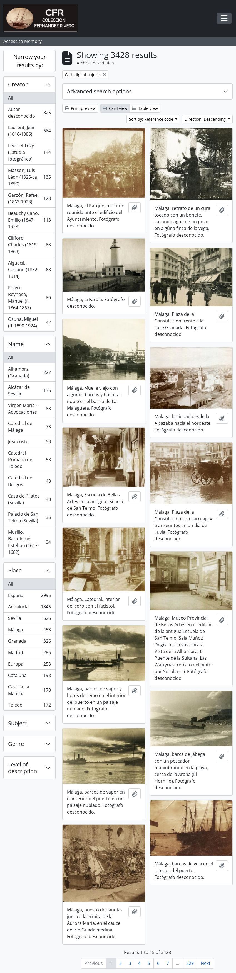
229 (190, 963)
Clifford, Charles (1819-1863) (29, 244)
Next (205, 963)
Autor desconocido (29, 112)
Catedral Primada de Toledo (29, 459)
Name (16, 344)
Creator (18, 84)
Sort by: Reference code (151, 119)
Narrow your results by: (29, 61)
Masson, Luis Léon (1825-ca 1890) (29, 177)
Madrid (29, 653)
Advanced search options (99, 91)
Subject (17, 723)
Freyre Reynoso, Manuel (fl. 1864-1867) (29, 298)
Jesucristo (29, 442)
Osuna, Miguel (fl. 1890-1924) (29, 322)
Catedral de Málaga (29, 426)
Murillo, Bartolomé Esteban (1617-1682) (29, 542)
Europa (29, 665)
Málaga (29, 630)
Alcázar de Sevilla (29, 390)
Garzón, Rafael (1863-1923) (29, 198)
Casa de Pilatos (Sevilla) (29, 499)
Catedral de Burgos (29, 481)
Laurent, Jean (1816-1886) (29, 130)
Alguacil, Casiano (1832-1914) (29, 269)
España (29, 596)
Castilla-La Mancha (29, 690)
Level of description (22, 768)
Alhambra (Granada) (29, 372)
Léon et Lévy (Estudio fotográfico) (29, 152)
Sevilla (29, 619)
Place (15, 570)
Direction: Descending (206, 119)
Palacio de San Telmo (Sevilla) (29, 517)
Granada (29, 642)
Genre (16, 744)
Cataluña (29, 676)
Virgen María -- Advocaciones (29, 408)
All (10, 98)
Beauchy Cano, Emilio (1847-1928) (29, 220)
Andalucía (29, 608)
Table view (145, 108)
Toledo (29, 706)
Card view (115, 108)
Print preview (80, 108)
